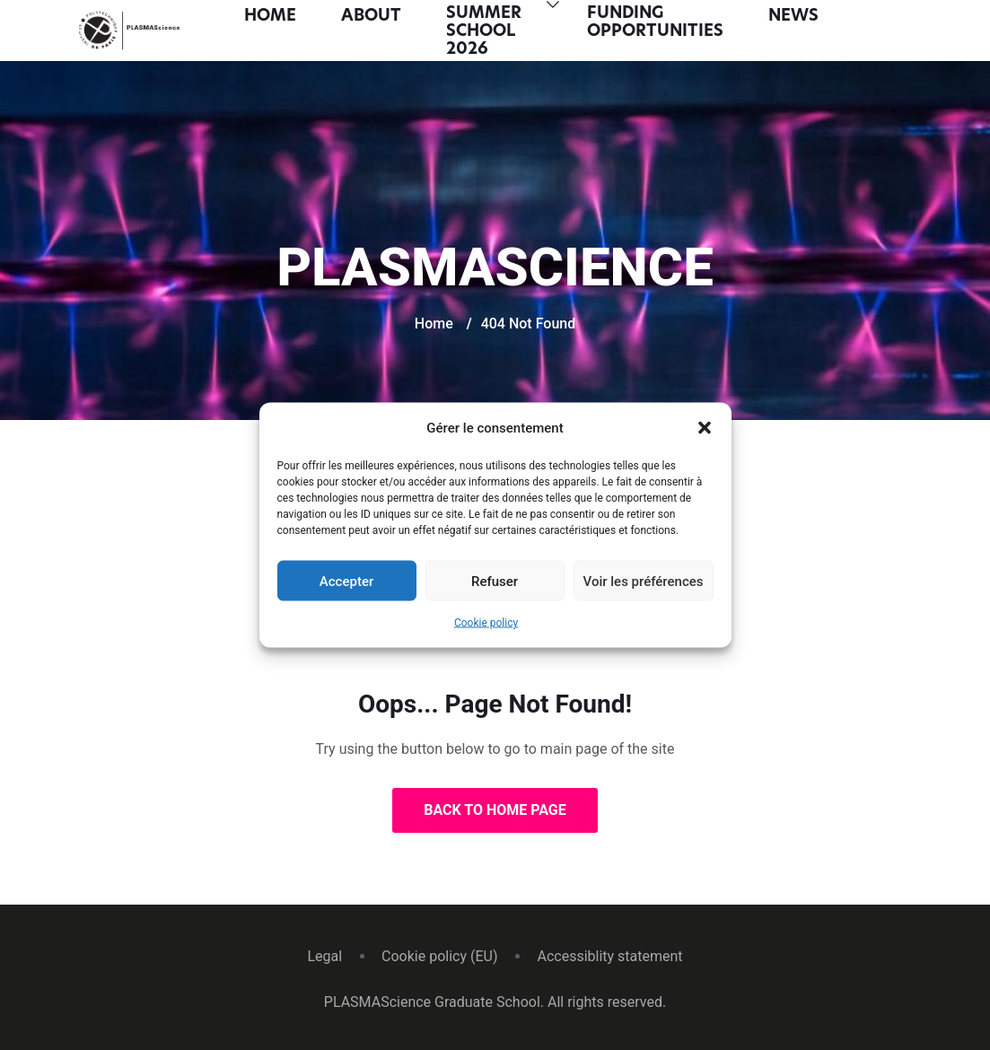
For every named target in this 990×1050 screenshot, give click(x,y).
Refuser (494, 581)
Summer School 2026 (483, 31)
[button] (705, 428)
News (793, 16)
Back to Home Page (495, 809)
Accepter (346, 581)
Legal (324, 956)
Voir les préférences (643, 581)
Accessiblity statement (609, 956)
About (371, 16)
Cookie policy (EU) (439, 956)
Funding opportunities (655, 22)
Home (270, 16)
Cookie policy (486, 623)
